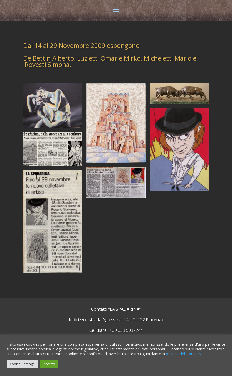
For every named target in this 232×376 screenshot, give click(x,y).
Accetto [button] (49, 364)
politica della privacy (183, 353)
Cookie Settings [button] (22, 364)
